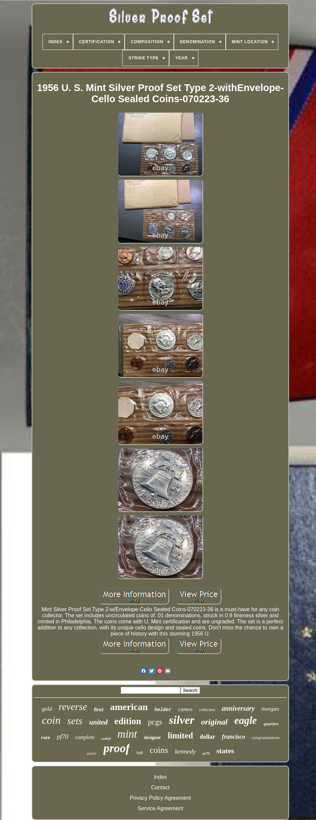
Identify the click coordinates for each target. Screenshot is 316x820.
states (225, 750)
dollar (207, 736)
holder (163, 709)
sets (75, 720)
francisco (233, 736)
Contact (160, 787)
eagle (245, 720)
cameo (185, 709)
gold (47, 709)
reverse (73, 706)
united (98, 722)
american (129, 707)
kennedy (185, 751)
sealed (106, 738)
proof (116, 748)
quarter (92, 753)
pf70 (62, 736)
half (139, 753)
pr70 (206, 753)
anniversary (238, 708)
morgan (270, 709)
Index (160, 777)
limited (180, 735)
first (98, 709)
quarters (271, 723)
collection (207, 709)
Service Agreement (160, 808)
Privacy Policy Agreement (160, 798)
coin (51, 720)
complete (85, 737)
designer (152, 737)
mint (127, 734)
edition (128, 721)
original (214, 721)
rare (45, 737)
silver (181, 720)
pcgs (155, 722)
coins (159, 750)
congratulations (266, 737)
